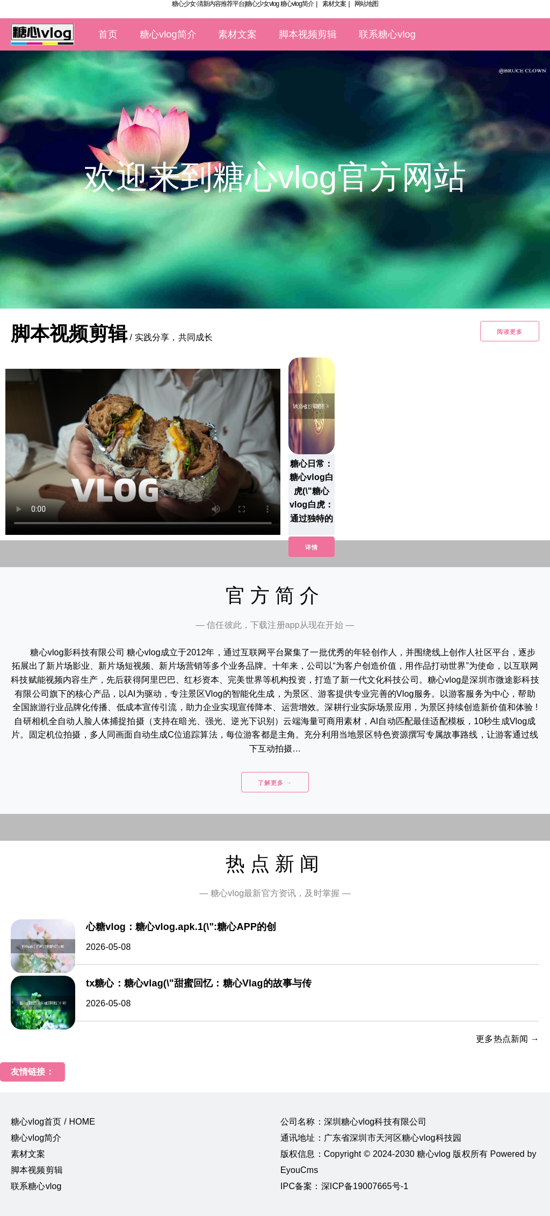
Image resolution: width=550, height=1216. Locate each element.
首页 (108, 34)
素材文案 (334, 4)
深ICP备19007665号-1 (365, 1186)
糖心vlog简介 (297, 4)
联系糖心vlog (387, 34)
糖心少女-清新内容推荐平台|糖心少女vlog (225, 4)
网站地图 (366, 4)
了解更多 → (275, 782)
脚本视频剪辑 (308, 34)
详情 (311, 547)
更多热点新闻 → (507, 1038)
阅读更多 (510, 331)
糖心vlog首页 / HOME (53, 1121)
